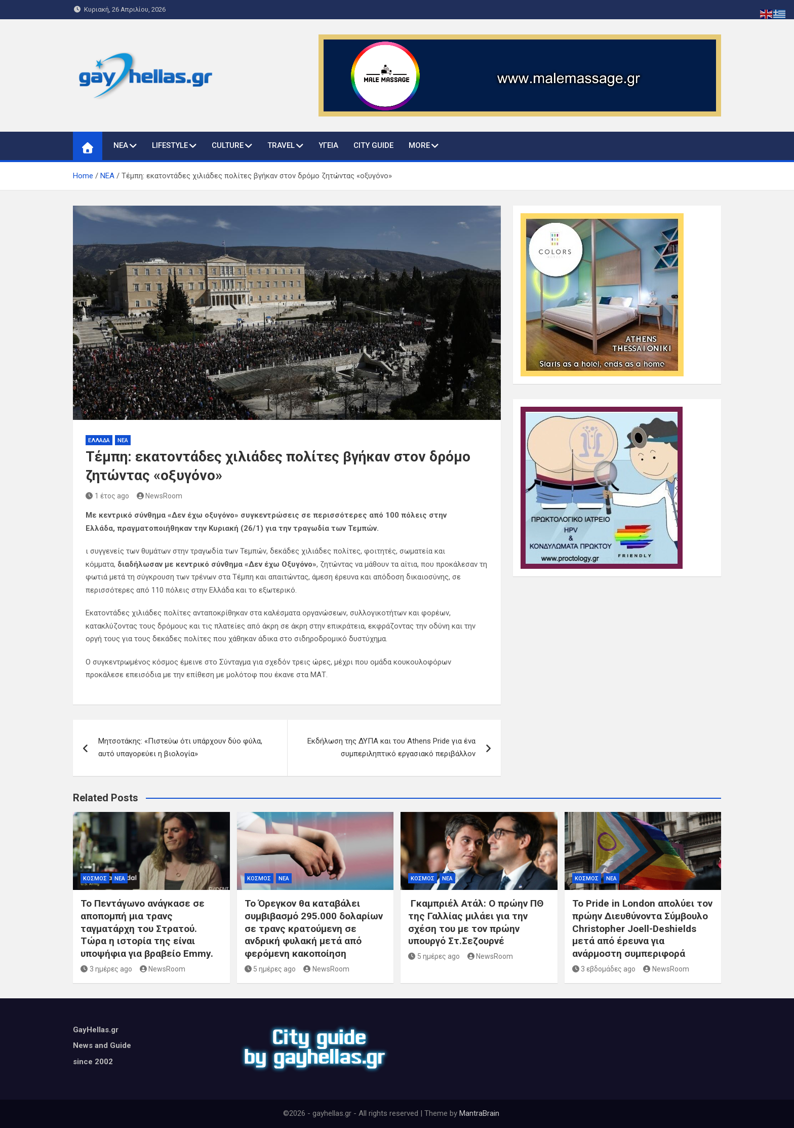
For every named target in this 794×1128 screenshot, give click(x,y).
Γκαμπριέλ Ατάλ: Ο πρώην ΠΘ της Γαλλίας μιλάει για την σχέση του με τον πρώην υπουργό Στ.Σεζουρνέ (475, 922)
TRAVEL (281, 145)
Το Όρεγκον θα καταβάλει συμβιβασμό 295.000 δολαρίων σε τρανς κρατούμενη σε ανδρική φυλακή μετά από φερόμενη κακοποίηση (314, 928)
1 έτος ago (107, 496)
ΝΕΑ (120, 145)
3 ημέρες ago (106, 969)
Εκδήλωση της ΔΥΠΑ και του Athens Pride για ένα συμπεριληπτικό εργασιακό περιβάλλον (391, 747)
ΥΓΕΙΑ (328, 145)
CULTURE (228, 145)
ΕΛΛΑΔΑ (99, 440)
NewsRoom (160, 496)
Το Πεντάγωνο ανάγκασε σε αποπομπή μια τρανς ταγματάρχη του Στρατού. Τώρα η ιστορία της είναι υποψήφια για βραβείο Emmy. (147, 928)
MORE (419, 145)
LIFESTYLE (170, 145)
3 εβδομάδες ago (604, 969)
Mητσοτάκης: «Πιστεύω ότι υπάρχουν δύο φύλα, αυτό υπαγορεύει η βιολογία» (180, 747)
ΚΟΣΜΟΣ (95, 878)
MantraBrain (479, 1113)
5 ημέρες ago (270, 969)
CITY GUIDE (373, 145)
